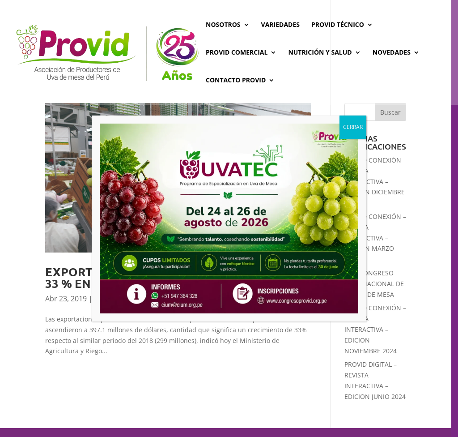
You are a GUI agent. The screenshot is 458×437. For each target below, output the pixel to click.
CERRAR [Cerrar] (353, 127)
